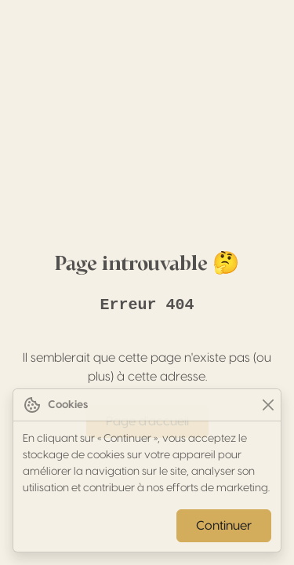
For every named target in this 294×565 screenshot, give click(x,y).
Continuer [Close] (224, 525)
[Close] (268, 405)
